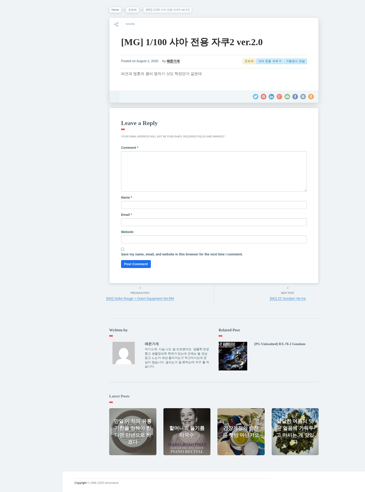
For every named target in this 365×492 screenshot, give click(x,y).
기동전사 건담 (295, 61)
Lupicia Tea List (25, 148)
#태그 (14, 137)
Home (115, 9)
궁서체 (15, 72)
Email (126, 215)
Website (127, 232)
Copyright (80, 483)
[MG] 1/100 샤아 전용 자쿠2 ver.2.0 (192, 42)
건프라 (132, 9)
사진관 (15, 126)
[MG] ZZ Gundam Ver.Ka (288, 298)
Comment (129, 147)
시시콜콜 (17, 83)
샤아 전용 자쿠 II (269, 61)
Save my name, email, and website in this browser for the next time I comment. (182, 254)
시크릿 (15, 115)
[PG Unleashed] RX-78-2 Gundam (279, 344)
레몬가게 (173, 61)
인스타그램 (19, 159)
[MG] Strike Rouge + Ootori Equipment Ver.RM (140, 298)
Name (126, 197)
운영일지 (17, 105)
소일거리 (17, 94)
